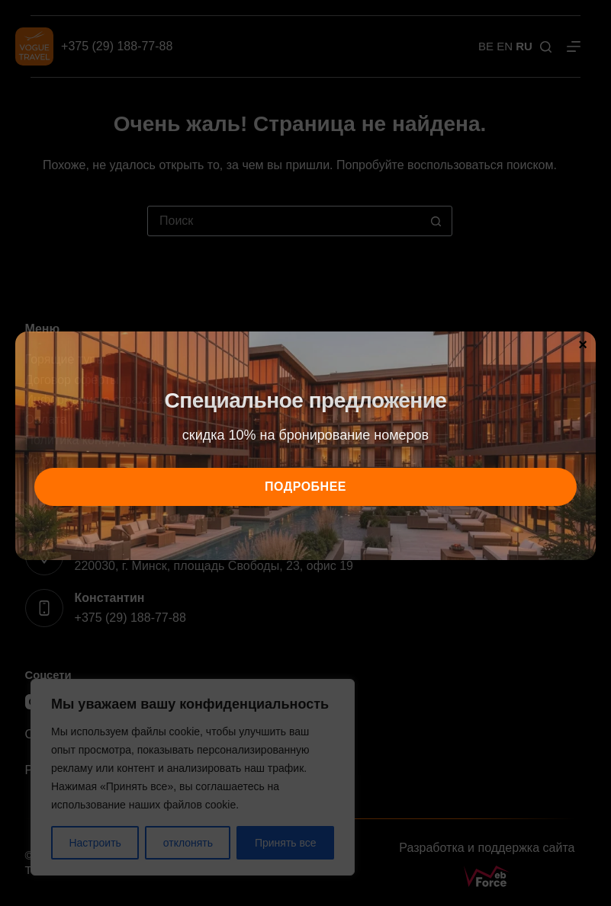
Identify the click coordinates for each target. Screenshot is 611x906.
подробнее (305, 486)
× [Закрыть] (582, 344)
